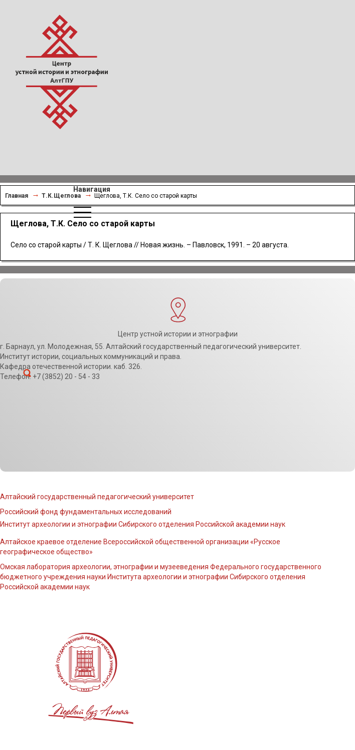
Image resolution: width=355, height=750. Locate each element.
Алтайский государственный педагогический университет (97, 497)
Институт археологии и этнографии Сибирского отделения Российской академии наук (142, 524)
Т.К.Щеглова (61, 195)
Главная (16, 195)
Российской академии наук (45, 587)
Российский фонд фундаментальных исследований (85, 512)
